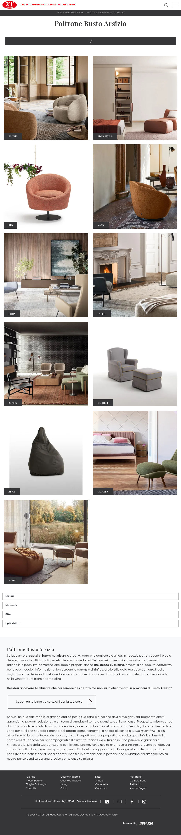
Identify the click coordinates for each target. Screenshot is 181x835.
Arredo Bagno (138, 788)
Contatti (31, 788)
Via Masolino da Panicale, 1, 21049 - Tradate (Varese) (66, 801)
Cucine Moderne (70, 777)
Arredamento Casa (75, 13)
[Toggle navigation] (175, 5)
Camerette (102, 784)
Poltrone (92, 13)
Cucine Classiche (70, 781)
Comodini (101, 788)
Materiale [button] (11, 605)
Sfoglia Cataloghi (36, 784)
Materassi (136, 777)
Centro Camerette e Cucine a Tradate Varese (47, 5)
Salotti (64, 788)
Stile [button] (8, 614)
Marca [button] (9, 596)
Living (63, 784)
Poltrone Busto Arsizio (111, 13)
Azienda (30, 777)
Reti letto (135, 784)
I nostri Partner (34, 781)
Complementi (138, 781)
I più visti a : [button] (13, 623)
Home (60, 13)
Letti (98, 777)
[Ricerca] (166, 4)
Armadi (99, 781)
